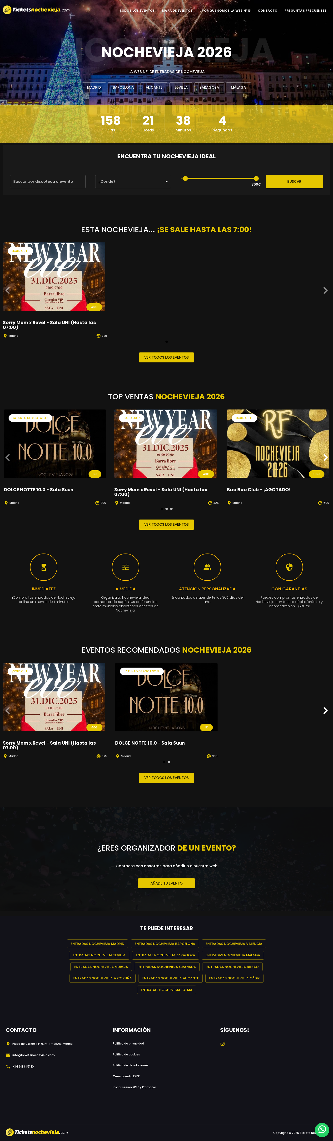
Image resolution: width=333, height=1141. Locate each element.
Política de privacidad (128, 1043)
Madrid (94, 87)
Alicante (154, 87)
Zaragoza (209, 87)
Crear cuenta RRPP (126, 1076)
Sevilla (181, 87)
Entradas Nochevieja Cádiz (234, 978)
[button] (133, 181)
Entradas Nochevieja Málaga (233, 955)
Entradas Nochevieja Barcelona (165, 944)
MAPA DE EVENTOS (177, 10)
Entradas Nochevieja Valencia (234, 944)
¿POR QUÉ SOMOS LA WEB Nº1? (225, 10)
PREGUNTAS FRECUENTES (305, 10)
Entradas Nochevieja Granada (167, 967)
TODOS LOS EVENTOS (137, 10)
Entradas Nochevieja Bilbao (232, 967)
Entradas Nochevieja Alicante (170, 978)
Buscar (294, 181)
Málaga (238, 87)
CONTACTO (267, 10)
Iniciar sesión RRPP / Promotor (134, 1087)
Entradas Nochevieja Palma (166, 990)
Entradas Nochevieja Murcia (101, 967)
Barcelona (123, 87)
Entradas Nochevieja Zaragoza (165, 955)
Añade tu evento (166, 883)
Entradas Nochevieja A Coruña (102, 978)
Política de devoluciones (131, 1065)
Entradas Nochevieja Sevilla (99, 955)
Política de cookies (126, 1054)
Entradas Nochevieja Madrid (97, 944)
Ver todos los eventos (166, 357)
